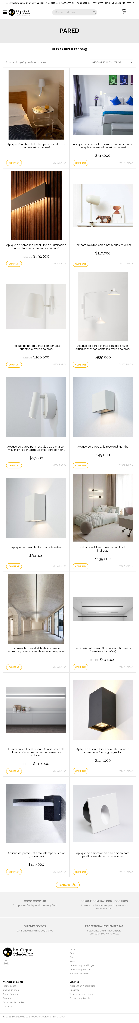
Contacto (7, 1006)
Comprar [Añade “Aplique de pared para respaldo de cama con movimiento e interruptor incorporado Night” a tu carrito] (14, 465)
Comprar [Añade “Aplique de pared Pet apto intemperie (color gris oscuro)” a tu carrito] (14, 872)
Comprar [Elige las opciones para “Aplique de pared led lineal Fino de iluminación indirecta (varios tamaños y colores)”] (14, 264)
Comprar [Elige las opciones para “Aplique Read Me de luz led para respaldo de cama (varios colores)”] (14, 163)
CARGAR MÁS (68, 884)
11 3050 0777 (79, 3)
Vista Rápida (59, 163)
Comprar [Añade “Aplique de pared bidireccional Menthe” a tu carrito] (14, 566)
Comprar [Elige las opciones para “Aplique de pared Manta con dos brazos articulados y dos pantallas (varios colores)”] (80, 365)
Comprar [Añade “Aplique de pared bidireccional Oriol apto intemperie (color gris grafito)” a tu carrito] (80, 771)
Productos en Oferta (79, 973)
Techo (72, 949)
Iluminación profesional (81, 969)
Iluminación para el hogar (82, 965)
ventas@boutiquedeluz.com (21, 3)
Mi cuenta (74, 990)
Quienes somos (10, 998)
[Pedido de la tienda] (111, 62)
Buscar (94, 12)
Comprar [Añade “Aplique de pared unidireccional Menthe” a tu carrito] (80, 465)
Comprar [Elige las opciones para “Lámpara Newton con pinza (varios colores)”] (80, 264)
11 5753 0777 (95, 3)
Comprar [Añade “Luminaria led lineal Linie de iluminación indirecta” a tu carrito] (80, 566)
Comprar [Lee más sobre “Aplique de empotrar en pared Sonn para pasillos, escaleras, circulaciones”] (80, 872)
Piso (72, 957)
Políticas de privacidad (80, 998)
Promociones (9, 986)
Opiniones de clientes (13, 1002)
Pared (72, 953)
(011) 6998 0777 (46, 3)
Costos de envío (11, 990)
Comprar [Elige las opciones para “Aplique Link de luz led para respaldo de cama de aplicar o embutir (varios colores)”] (80, 163)
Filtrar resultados (69, 49)
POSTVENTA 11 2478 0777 (117, 3)
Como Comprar (10, 994)
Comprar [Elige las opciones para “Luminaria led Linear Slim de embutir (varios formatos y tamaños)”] (80, 667)
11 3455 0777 (63, 3)
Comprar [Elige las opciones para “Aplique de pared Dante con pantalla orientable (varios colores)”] (14, 365)
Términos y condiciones (81, 994)
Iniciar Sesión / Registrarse (82, 986)
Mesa (72, 961)
